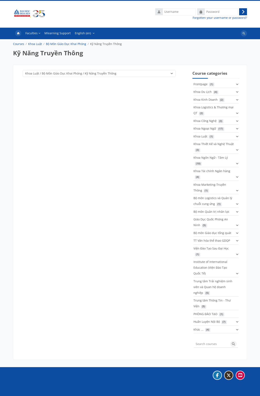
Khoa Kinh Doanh (205, 100)
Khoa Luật (35, 45)
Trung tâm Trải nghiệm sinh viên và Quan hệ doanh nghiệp (212, 288)
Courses (18, 45)
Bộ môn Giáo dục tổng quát (212, 234)
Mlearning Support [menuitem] (57, 34)
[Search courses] (211, 345)
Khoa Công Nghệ (205, 122)
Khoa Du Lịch (202, 93)
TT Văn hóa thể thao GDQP (211, 242)
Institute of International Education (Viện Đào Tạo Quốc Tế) (210, 268)
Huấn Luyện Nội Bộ (206, 323)
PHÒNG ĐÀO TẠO (205, 315)
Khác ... (198, 330)
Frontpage (200, 85)
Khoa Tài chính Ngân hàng (211, 172)
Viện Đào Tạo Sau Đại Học (211, 249)
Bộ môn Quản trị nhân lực (211, 212)
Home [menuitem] (18, 34)
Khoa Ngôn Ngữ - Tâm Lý (210, 158)
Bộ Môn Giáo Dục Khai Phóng (66, 45)
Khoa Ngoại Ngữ (204, 129)
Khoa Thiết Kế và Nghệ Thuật (213, 145)
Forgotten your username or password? (220, 18)
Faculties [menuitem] (31, 34)
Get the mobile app (28, 390)
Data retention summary (32, 385)
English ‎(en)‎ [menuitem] (83, 34)
